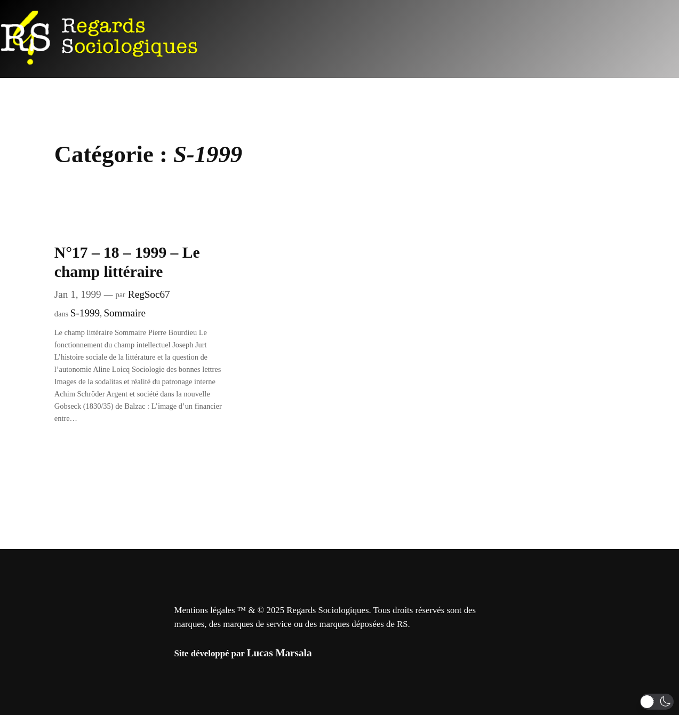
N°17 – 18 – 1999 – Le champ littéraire (127, 262)
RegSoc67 (149, 294)
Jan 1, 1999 (77, 294)
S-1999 (85, 313)
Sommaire (124, 313)
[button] (657, 702)
